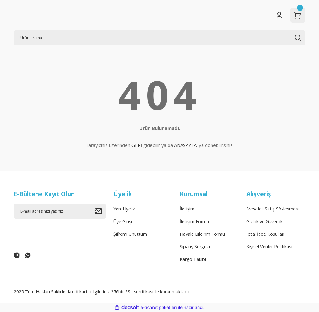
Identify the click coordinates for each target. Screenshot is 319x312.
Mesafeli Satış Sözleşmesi (272, 209)
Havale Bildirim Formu (202, 234)
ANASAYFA (185, 145)
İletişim (187, 209)
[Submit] (100, 211)
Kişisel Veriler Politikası (269, 246)
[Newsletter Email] (60, 211)
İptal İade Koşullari (265, 234)
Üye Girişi (122, 222)
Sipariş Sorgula (195, 246)
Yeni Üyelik (124, 209)
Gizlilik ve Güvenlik (264, 222)
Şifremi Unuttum (130, 234)
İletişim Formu (194, 222)
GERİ (136, 145)
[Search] (159, 37)
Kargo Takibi (193, 259)
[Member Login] (279, 15)
